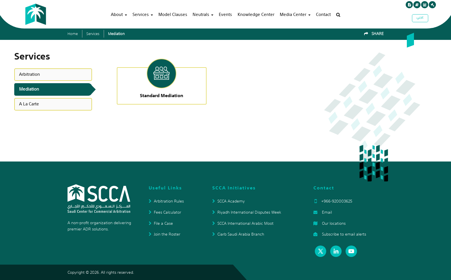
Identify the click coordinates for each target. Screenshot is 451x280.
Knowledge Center (256, 14)
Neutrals (201, 14)
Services (140, 14)
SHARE (374, 34)
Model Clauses (172, 14)
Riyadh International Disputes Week (246, 212)
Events (225, 14)
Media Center (293, 14)
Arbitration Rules (166, 201)
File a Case (161, 223)
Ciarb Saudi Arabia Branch (238, 234)
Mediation (116, 34)
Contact (323, 14)
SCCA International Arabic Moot (243, 223)
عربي (420, 17)
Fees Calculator (165, 212)
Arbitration (29, 74)
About (117, 14)
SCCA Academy (228, 201)
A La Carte (29, 104)
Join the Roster (164, 234)
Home (73, 34)
